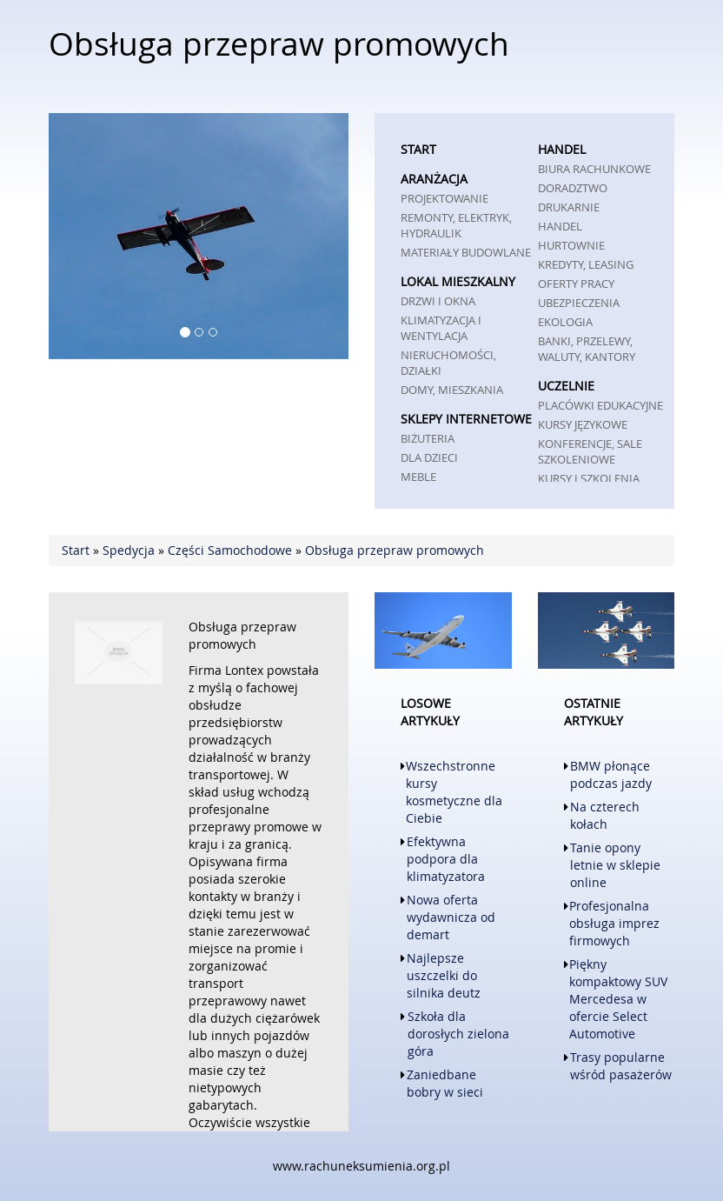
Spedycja (129, 550)
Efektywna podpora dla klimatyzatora (446, 858)
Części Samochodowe (230, 550)
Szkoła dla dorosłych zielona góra (458, 1033)
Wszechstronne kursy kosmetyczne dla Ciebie (454, 791)
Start (76, 550)
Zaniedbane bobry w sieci (445, 1083)
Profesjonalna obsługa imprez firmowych (614, 923)
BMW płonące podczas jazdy (611, 774)
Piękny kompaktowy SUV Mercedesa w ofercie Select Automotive (618, 999)
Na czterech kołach (605, 815)
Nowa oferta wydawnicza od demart (451, 917)
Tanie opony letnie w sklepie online (615, 865)
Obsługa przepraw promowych (394, 550)
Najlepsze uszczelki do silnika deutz (444, 975)
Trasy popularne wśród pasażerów (621, 1066)
